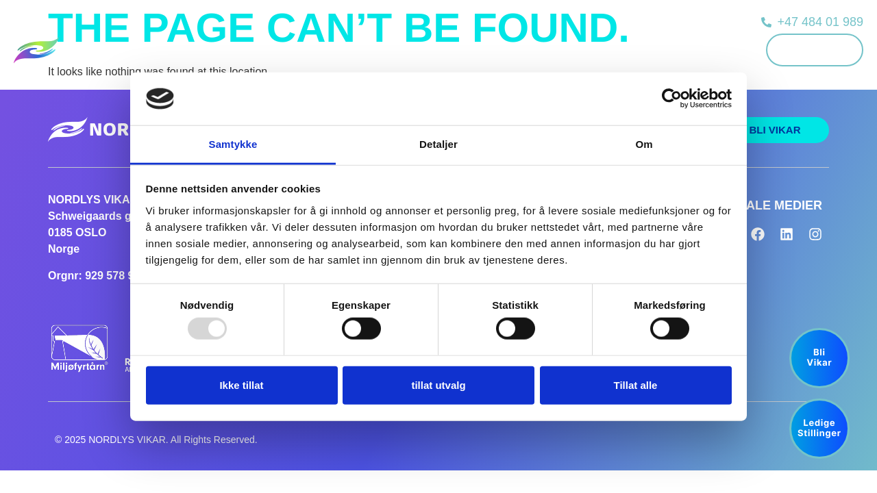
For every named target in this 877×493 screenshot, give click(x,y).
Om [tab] (643, 144)
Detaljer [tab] (438, 144)
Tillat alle (636, 384)
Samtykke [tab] (233, 144)
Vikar (436, 49)
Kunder (394, 49)
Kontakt (708, 49)
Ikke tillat (241, 384)
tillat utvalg (438, 384)
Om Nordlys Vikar (636, 49)
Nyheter (565, 49)
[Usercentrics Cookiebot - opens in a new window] (672, 98)
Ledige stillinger (497, 49)
